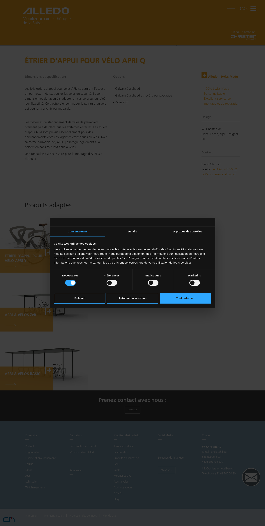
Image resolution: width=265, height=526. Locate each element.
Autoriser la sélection (133, 298)
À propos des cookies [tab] (187, 231)
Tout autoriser (185, 298)
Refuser (80, 298)
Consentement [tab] (77, 231)
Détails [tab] (132, 231)
